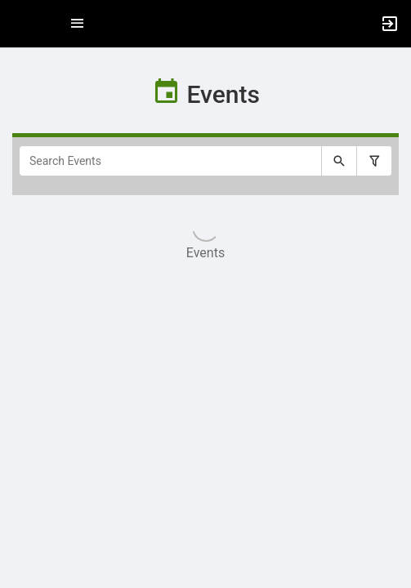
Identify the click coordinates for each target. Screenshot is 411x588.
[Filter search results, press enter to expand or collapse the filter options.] (374, 160)
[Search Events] (170, 160)
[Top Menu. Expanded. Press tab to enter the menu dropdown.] (77, 23)
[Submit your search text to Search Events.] (339, 160)
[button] (20, 23)
